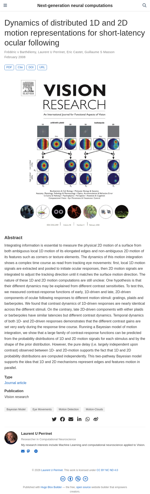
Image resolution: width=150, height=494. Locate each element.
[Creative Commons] (75, 479)
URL (42, 67)
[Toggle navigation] (5, 5)
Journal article (15, 383)
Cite (20, 67)
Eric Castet (75, 52)
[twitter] (54, 419)
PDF (9, 67)
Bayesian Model (16, 409)
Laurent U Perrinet (51, 52)
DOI (31, 67)
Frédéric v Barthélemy (20, 52)
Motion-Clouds (94, 409)
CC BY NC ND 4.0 (107, 470)
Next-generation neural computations (75, 5)
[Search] (144, 5)
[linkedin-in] (79, 419)
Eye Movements (42, 409)
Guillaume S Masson (100, 52)
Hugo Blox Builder (51, 487)
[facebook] (62, 419)
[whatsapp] (87, 419)
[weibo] (96, 419)
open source (83, 487)
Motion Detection (69, 409)
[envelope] (71, 419)
